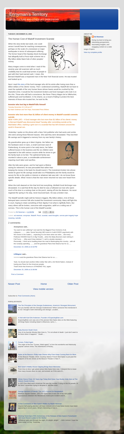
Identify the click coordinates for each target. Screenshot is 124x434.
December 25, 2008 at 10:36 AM (25, 269)
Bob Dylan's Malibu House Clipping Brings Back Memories (39, 367)
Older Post (73, 284)
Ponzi (39, 215)
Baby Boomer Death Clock (27, 330)
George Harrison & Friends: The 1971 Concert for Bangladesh (40, 391)
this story (21, 84)
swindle (18, 218)
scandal (45, 215)
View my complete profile (93, 52)
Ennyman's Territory (28, 14)
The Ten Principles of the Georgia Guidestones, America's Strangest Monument (46, 305)
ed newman (18, 215)
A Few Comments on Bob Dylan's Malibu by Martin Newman (40, 404)
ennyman (26, 215)
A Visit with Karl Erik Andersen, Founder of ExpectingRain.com (40, 318)
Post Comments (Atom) (26, 296)
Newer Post (14, 284)
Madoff (33, 215)
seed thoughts (53, 215)
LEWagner (18, 254)
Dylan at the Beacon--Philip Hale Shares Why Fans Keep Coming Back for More (47, 354)
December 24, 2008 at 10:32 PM (25, 247)
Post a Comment (17, 274)
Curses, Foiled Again (25, 342)
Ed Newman (99, 37)
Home (44, 284)
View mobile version (43, 289)
